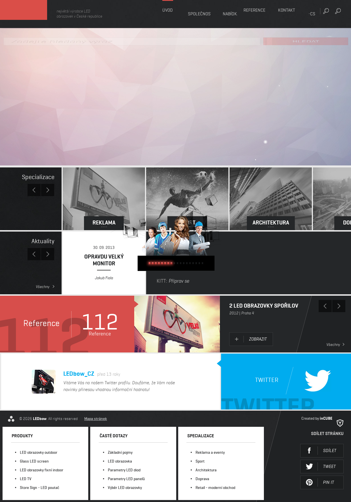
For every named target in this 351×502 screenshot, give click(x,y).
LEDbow (31, 14)
